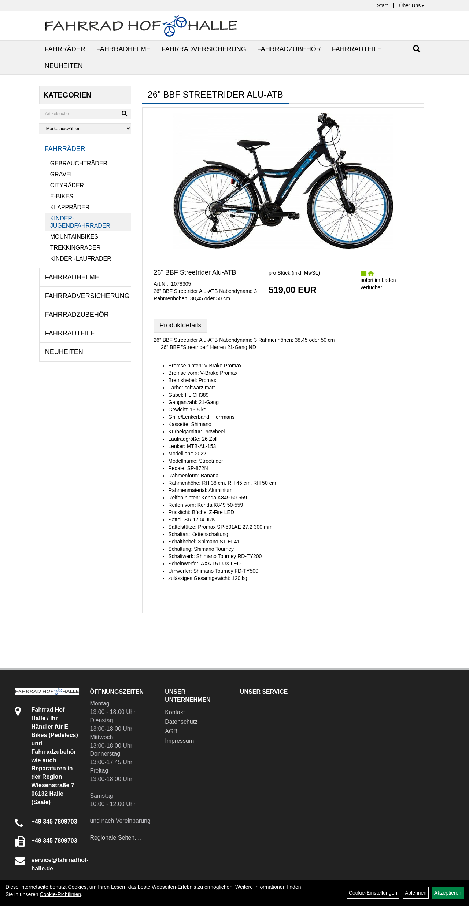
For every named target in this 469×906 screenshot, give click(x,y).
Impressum (179, 741)
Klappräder (70, 207)
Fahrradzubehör (289, 49)
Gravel (62, 174)
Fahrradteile (357, 49)
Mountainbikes (74, 237)
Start (382, 5)
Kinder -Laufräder (80, 259)
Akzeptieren (447, 893)
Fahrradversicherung (204, 49)
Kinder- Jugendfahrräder (80, 222)
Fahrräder (65, 49)
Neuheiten (64, 66)
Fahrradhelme (123, 49)
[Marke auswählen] (85, 128)
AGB (171, 731)
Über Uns (411, 5)
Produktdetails (180, 325)
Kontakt (175, 712)
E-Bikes (61, 196)
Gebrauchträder (78, 163)
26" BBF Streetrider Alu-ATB (195, 272)
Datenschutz (181, 722)
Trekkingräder (75, 248)
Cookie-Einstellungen (373, 893)
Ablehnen (415, 893)
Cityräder (67, 185)
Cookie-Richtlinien (60, 894)
